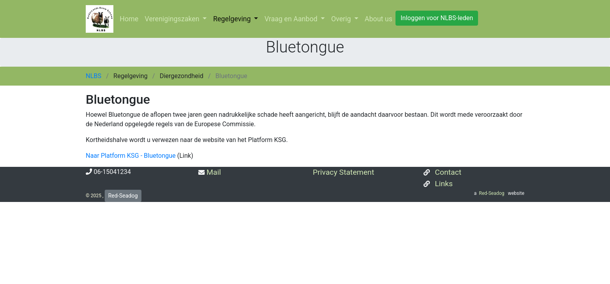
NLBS (94, 76)
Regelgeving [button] (232, 19)
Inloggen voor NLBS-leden (437, 18)
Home (129, 19)
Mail (213, 172)
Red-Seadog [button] (123, 195)
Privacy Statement (342, 172)
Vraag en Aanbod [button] (291, 19)
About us (378, 19)
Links (443, 183)
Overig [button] (341, 19)
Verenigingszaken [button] (173, 19)
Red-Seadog (492, 193)
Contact (447, 172)
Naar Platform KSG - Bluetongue (131, 155)
